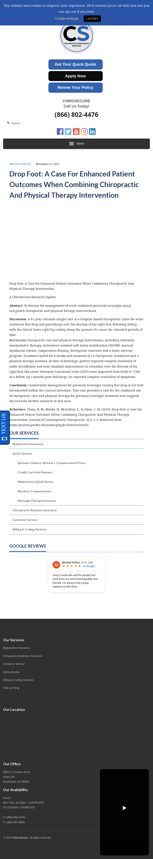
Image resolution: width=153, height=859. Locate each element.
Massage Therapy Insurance (37, 500)
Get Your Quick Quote (75, 64)
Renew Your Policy (75, 87)
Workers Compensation (34, 491)
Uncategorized (20, 164)
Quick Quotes (22, 453)
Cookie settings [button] (66, 18)
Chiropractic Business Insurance (35, 510)
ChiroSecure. (21, 837)
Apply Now (75, 76)
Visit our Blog (11, 687)
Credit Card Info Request (35, 472)
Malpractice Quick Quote (35, 481)
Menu (77, 144)
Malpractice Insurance (28, 444)
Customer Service (25, 519)
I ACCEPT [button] (92, 18)
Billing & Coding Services (30, 529)
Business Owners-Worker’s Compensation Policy (52, 463)
